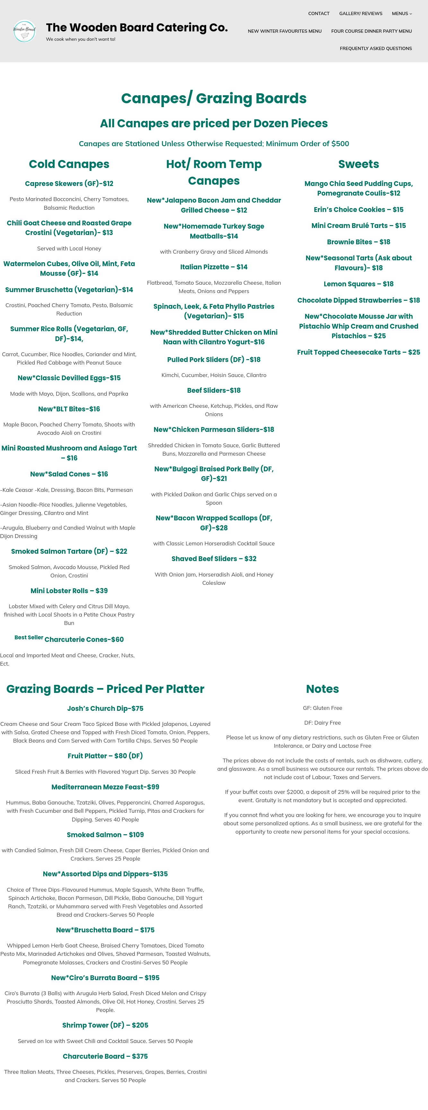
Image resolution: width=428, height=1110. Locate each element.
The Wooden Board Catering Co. (137, 27)
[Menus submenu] (410, 13)
